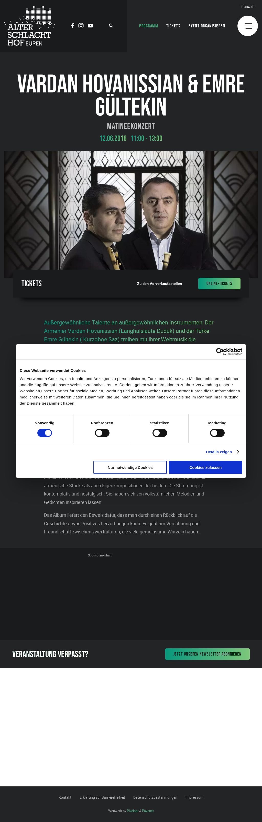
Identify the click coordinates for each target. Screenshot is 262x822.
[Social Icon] (72, 26)
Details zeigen (219, 452)
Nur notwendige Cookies (130, 467)
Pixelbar (132, 810)
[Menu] (247, 26)
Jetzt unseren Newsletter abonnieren (207, 654)
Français (247, 6)
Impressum (194, 797)
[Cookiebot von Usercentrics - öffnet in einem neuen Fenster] (220, 352)
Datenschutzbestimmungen (155, 797)
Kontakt (65, 797)
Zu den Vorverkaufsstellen (159, 283)
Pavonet (148, 810)
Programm (148, 25)
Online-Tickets (219, 283)
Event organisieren (207, 25)
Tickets (173, 25)
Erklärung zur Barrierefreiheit (102, 797)
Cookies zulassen (206, 467)
